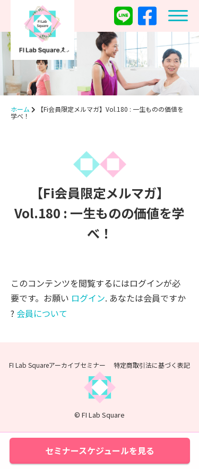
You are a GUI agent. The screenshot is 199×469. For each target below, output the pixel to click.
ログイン (88, 297)
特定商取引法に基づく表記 (152, 364)
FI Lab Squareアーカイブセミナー (57, 364)
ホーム (20, 108)
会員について (41, 313)
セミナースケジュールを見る (99, 450)
